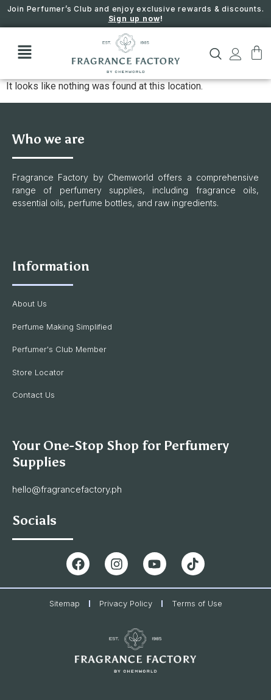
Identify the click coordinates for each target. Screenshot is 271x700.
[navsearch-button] (209, 57)
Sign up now (134, 18)
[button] (24, 53)
